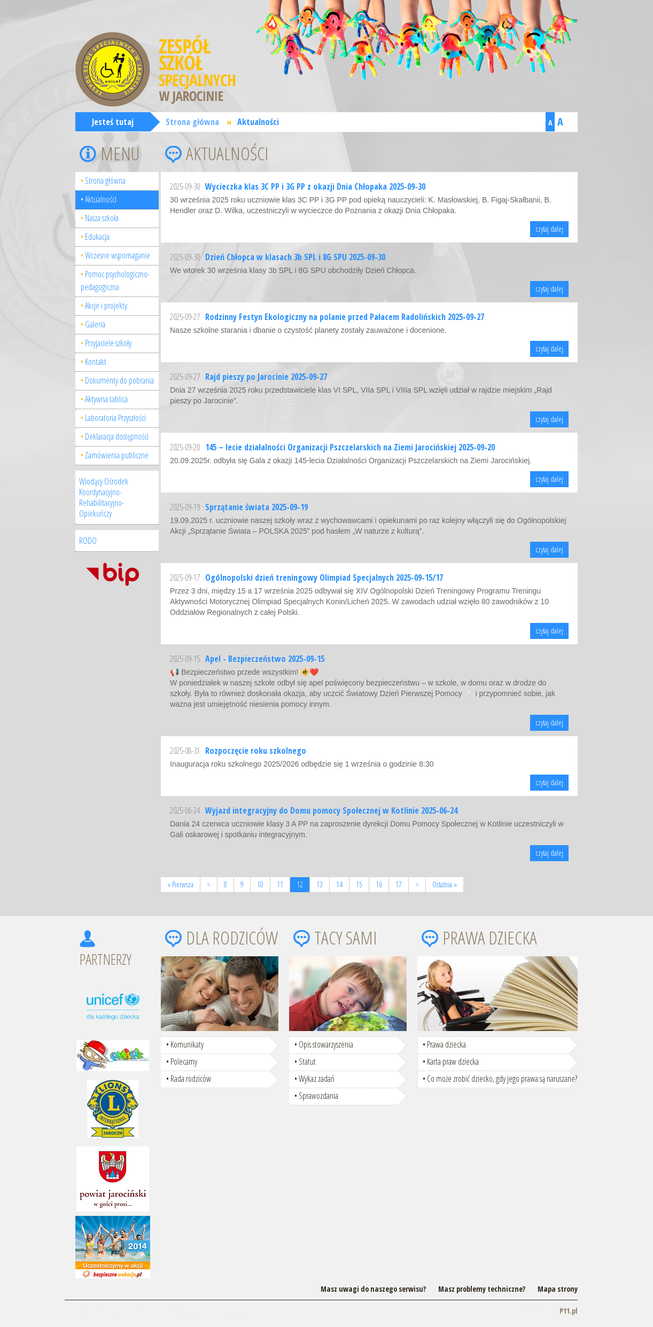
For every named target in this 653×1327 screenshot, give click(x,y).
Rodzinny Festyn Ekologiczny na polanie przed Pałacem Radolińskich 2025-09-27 (344, 317)
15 (359, 884)
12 (300, 884)
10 (260, 884)
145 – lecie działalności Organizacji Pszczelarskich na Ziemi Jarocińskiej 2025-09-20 (350, 447)
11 (280, 884)
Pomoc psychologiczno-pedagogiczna (115, 280)
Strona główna (192, 122)
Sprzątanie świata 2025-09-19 (256, 507)
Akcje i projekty (106, 305)
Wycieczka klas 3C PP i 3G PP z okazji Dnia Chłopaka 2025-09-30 (315, 186)
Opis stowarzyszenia (326, 1044)
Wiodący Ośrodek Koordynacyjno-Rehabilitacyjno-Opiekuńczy (103, 497)
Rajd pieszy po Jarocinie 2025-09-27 (266, 377)
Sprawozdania (318, 1096)
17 (398, 884)
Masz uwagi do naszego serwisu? (373, 1289)
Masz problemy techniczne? (481, 1289)
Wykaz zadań (317, 1078)
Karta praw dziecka (453, 1061)
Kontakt (95, 362)
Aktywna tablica (106, 399)
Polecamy (183, 1061)
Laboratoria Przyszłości (115, 418)
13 (319, 884)
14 (339, 884)
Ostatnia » (444, 884)
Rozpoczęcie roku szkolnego (255, 750)
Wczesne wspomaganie (117, 255)
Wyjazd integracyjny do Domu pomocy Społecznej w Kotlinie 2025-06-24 (331, 810)
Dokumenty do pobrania (119, 380)
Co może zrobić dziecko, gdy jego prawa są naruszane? (502, 1078)
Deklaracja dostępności (117, 436)
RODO (88, 541)
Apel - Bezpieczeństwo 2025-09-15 (264, 659)
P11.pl (568, 1311)
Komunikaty (187, 1044)
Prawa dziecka (446, 1044)
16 (379, 884)
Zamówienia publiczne (117, 455)
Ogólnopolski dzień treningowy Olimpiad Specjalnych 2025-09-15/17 (324, 577)
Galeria (95, 324)
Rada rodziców (190, 1078)
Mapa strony (558, 1289)
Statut (307, 1061)
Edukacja (97, 237)
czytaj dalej (549, 229)
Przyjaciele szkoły (108, 343)
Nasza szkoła (102, 218)
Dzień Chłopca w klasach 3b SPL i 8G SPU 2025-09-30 (295, 257)
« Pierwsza (180, 884)
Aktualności (258, 122)
